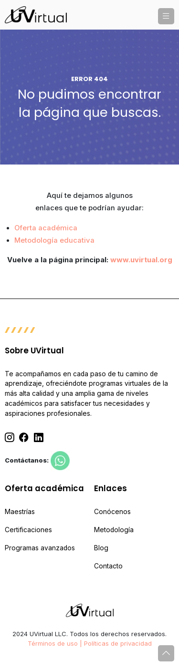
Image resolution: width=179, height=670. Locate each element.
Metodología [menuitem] (114, 530)
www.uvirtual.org (141, 260)
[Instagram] (9, 438)
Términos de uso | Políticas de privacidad (90, 643)
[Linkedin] (38, 438)
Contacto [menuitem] (108, 566)
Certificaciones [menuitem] (28, 530)
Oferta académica (45, 228)
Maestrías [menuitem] (20, 511)
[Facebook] (24, 438)
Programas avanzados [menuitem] (40, 548)
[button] (166, 16)
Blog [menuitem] (101, 548)
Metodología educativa (54, 240)
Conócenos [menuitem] (112, 511)
